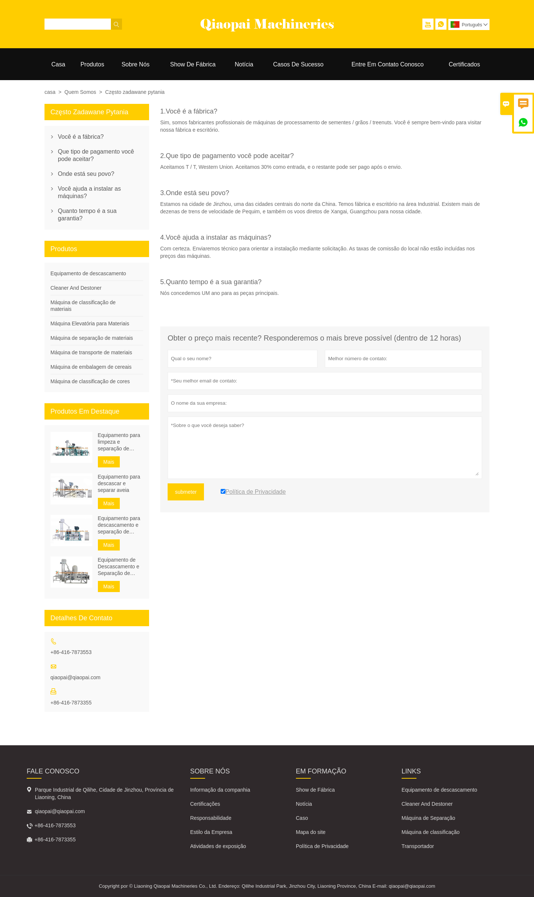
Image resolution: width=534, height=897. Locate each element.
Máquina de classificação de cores (90, 381)
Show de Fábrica (315, 790)
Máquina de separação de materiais (91, 338)
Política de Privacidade (322, 846)
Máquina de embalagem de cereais (91, 367)
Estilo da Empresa (211, 832)
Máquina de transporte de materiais (91, 352)
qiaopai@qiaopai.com (75, 677)
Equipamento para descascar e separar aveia (119, 483)
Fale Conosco (53, 771)
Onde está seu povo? (86, 174)
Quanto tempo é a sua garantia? (87, 214)
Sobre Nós (136, 64)
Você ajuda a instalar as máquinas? (89, 192)
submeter (186, 492)
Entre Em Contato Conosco (388, 64)
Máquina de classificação (430, 832)
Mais (109, 462)
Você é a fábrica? (81, 137)
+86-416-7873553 (71, 652)
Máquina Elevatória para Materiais (89, 323)
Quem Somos (80, 92)
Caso (302, 818)
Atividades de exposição (218, 846)
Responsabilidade (210, 818)
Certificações (205, 804)
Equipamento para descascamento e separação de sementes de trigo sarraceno (119, 525)
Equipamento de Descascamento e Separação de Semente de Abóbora (118, 566)
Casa (58, 64)
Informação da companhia (220, 790)
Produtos (92, 64)
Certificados (464, 64)
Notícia (244, 64)
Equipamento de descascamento (88, 273)
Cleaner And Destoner (76, 288)
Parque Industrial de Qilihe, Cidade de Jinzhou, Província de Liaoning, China (104, 793)
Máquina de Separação (428, 818)
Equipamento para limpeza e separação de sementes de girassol (119, 442)
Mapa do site (311, 832)
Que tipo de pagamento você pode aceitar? (96, 155)
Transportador (418, 846)
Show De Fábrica (193, 64)
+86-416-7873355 (71, 703)
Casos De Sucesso (298, 64)
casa (50, 92)
